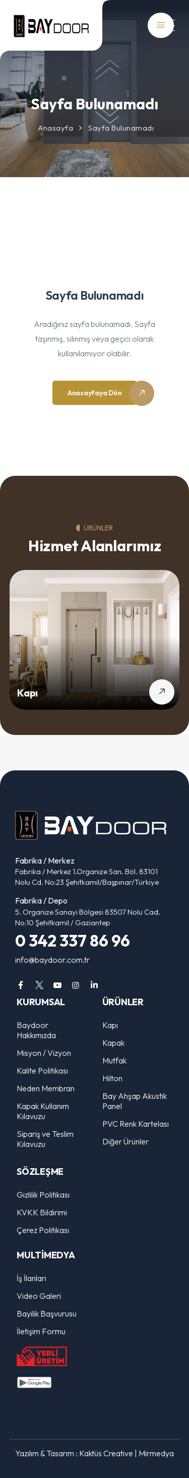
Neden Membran (46, 1088)
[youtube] (57, 985)
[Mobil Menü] (164, 25)
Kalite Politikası (42, 1070)
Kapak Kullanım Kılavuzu (43, 1111)
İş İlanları (31, 1278)
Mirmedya (156, 1453)
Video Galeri (39, 1296)
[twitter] (38, 985)
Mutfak (114, 1060)
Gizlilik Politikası (43, 1194)
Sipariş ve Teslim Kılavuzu (45, 1139)
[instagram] (75, 985)
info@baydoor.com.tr (52, 960)
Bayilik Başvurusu (47, 1313)
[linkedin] (94, 985)
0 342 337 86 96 (72, 940)
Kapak (113, 1043)
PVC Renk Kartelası (135, 1124)
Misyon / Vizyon (44, 1053)
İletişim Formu (41, 1331)
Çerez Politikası (43, 1230)
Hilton (112, 1078)
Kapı (27, 692)
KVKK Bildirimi (42, 1212)
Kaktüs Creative (106, 1453)
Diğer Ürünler (125, 1141)
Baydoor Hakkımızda (36, 1030)
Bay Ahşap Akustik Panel (134, 1101)
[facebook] (20, 985)
